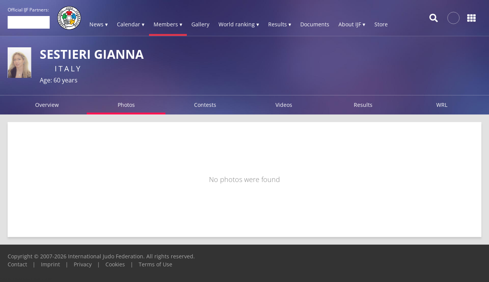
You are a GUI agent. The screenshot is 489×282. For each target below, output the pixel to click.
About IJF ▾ (351, 24)
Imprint (50, 264)
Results (363, 104)
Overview (47, 104)
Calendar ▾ (130, 24)
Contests (205, 104)
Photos (126, 104)
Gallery (200, 24)
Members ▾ (168, 24)
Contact (17, 264)
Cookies (115, 264)
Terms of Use (155, 264)
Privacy (83, 264)
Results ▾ (279, 24)
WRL (441, 104)
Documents (314, 24)
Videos (283, 104)
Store (381, 24)
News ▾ (98, 24)
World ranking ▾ (239, 24)
